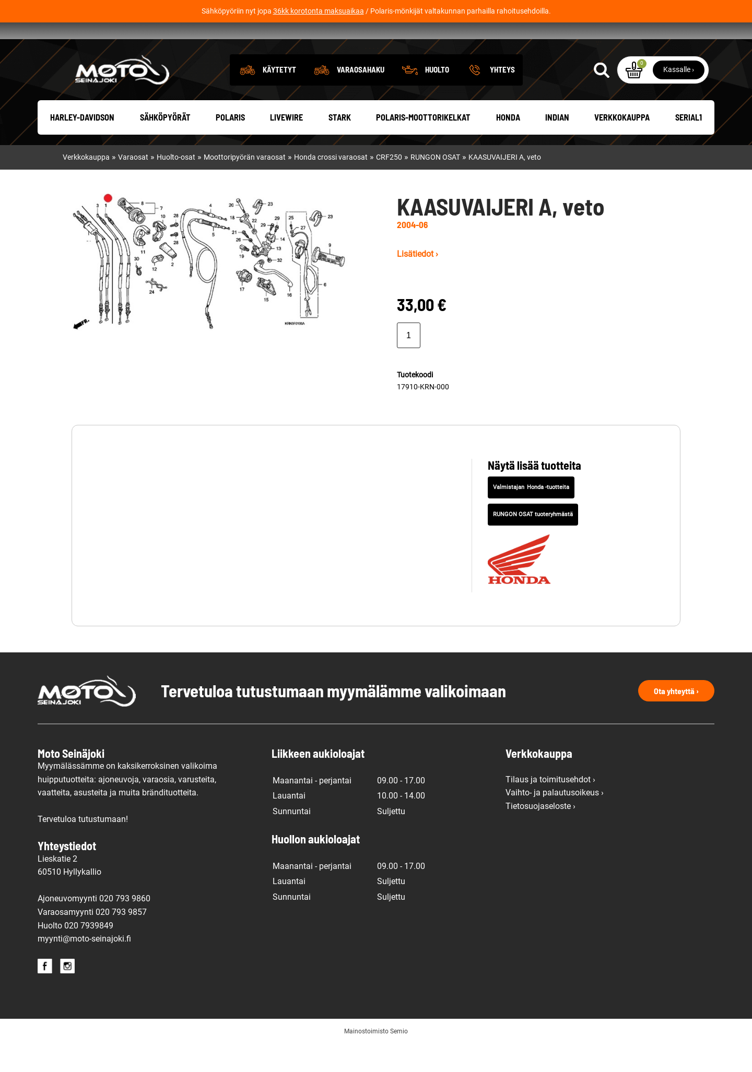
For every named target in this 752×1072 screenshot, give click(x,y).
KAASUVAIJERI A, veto (504, 185)
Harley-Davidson (82, 146)
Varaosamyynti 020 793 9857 (92, 940)
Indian (557, 146)
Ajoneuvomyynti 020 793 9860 (94, 927)
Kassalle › (678, 97)
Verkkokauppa (622, 146)
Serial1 (688, 146)
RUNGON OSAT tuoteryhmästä (533, 542)
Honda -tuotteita (548, 516)
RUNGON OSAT (435, 185)
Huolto (437, 97)
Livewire (286, 146)
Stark (339, 146)
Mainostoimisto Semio (376, 1059)
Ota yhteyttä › (676, 719)
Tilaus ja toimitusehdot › (550, 808)
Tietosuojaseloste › (540, 834)
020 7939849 (88, 954)
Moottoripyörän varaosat (245, 185)
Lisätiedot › (417, 282)
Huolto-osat (176, 185)
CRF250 (389, 185)
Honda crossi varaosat (331, 185)
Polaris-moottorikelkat (423, 146)
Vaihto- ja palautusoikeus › (555, 821)
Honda (508, 146)
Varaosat (133, 185)
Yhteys (502, 97)
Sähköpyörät (165, 146)
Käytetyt (279, 97)
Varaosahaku (360, 97)
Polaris (230, 146)
